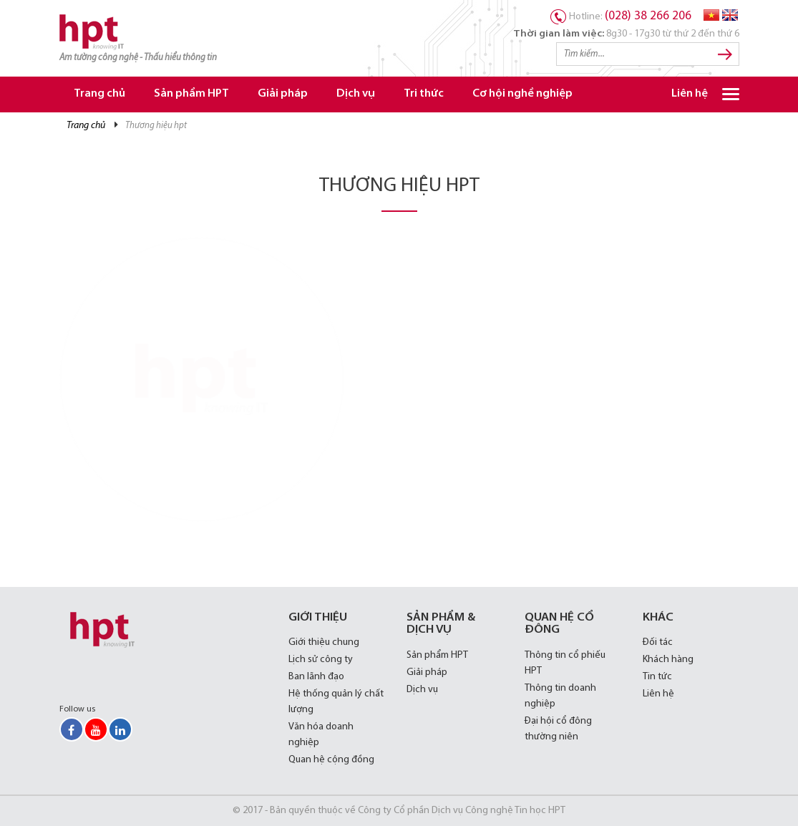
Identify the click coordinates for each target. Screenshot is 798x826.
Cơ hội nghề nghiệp (522, 94)
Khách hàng (668, 659)
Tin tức (657, 676)
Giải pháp (283, 94)
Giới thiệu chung (323, 642)
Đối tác (658, 642)
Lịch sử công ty (320, 659)
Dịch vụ (355, 94)
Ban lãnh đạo (316, 676)
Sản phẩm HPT (191, 94)
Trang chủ (99, 94)
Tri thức (424, 94)
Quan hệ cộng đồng (331, 759)
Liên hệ (689, 94)
